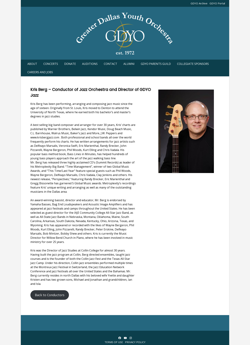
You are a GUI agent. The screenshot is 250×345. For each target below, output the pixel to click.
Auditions (90, 64)
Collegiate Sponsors (193, 64)
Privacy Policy (135, 342)
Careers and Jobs (40, 72)
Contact (110, 64)
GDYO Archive (199, 3)
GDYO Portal (217, 3)
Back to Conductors (49, 295)
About (32, 64)
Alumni (129, 64)
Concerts (50, 64)
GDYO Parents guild (156, 64)
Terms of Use (114, 342)
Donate (70, 64)
